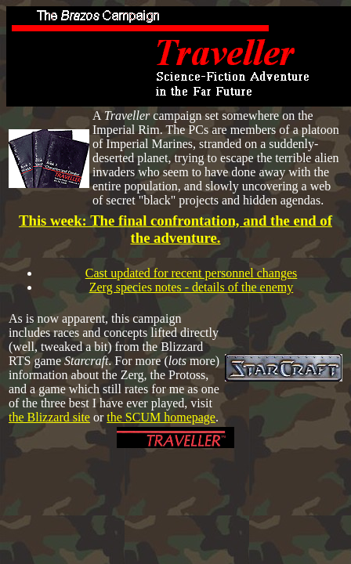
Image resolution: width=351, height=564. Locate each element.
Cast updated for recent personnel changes (191, 273)
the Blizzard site (49, 417)
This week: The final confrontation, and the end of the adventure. (175, 229)
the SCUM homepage (161, 417)
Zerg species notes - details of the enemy (191, 287)
